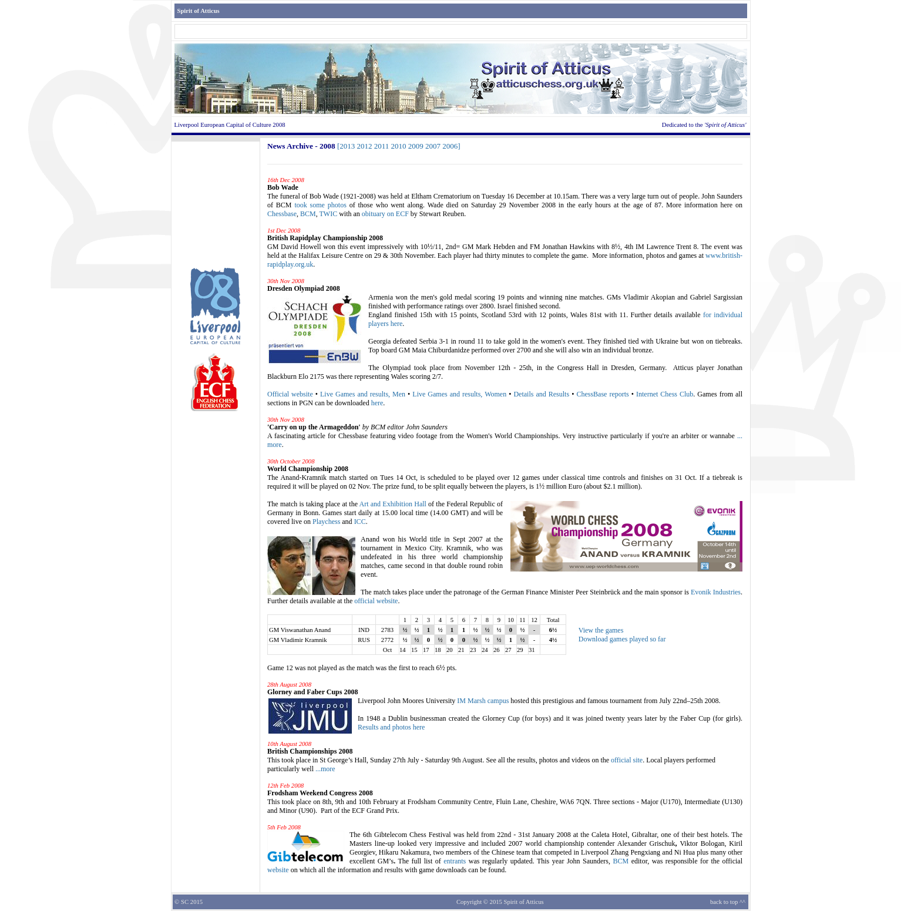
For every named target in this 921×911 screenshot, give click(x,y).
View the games (601, 630)
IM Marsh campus (483, 701)
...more (325, 769)
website (278, 870)
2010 (398, 146)
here (377, 403)
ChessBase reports (602, 394)
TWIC (328, 214)
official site (627, 760)
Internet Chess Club (664, 394)
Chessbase (282, 214)
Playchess (326, 521)
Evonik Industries (716, 592)
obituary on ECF (385, 214)
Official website (290, 394)
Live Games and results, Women (459, 394)
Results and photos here (391, 727)
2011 (381, 146)
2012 (364, 146)
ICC (360, 521)
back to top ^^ (727, 902)
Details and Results (541, 394)
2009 (415, 146)
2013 (347, 146)
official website (376, 601)
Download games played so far (622, 639)
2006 (450, 146)
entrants (454, 861)
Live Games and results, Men (362, 394)
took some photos (320, 205)
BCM (308, 214)
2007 (433, 146)
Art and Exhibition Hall (392, 504)
